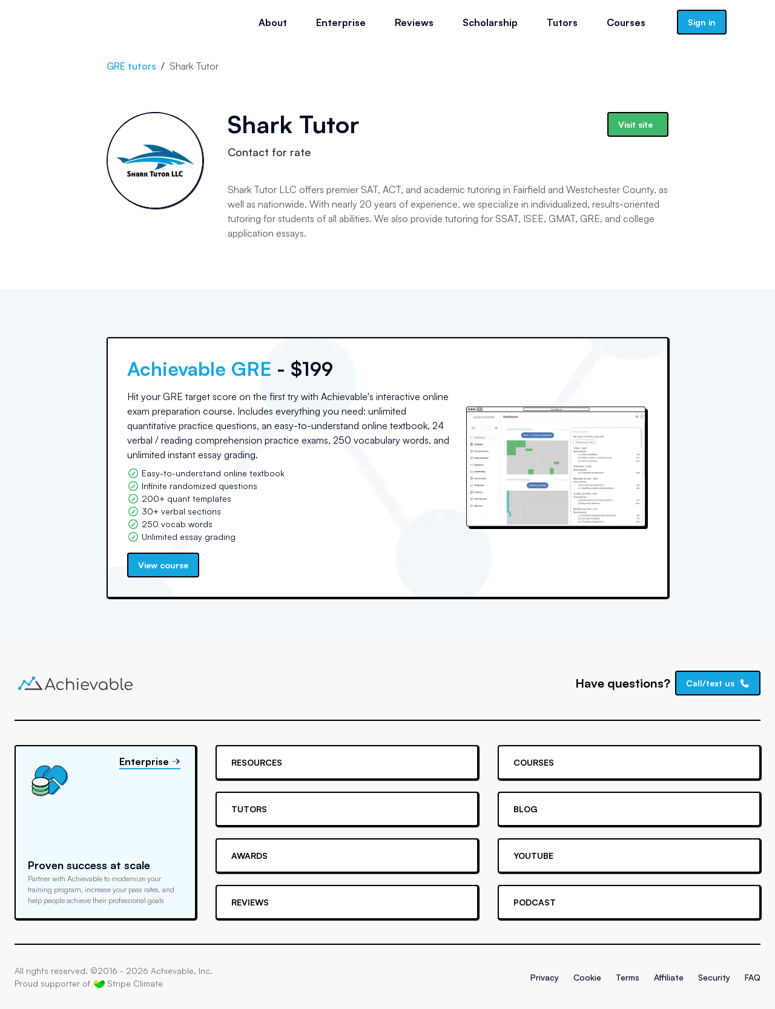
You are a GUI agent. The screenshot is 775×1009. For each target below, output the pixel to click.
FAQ (752, 977)
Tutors (562, 22)
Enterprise (341, 22)
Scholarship (490, 22)
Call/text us (718, 683)
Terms (627, 977)
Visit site (635, 124)
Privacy (544, 977)
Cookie (587, 977)
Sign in (702, 22)
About (273, 22)
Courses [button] (626, 22)
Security (714, 977)
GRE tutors (131, 66)
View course (163, 565)
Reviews (414, 22)
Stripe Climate (128, 983)
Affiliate (669, 977)
